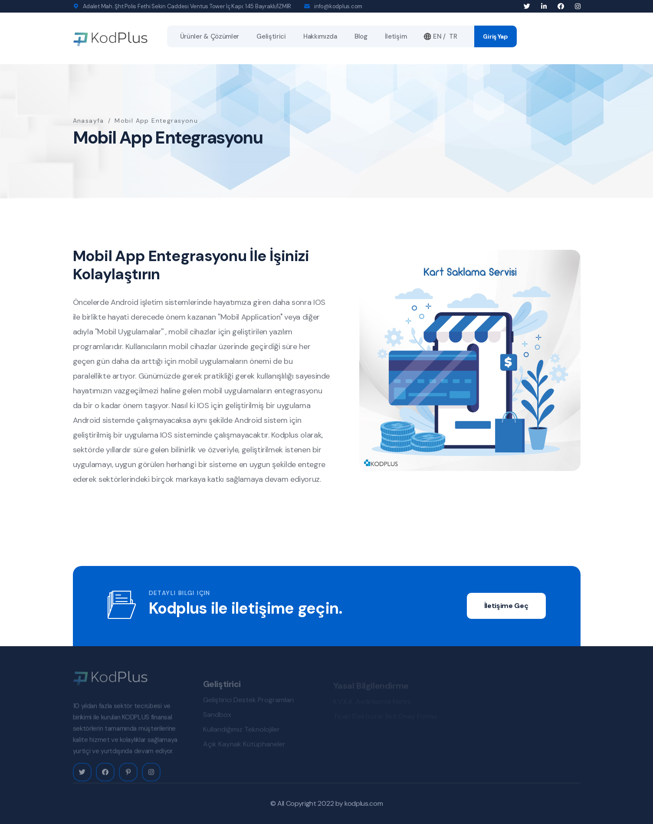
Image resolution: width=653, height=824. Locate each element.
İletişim (396, 36)
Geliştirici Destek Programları (248, 701)
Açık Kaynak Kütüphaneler (244, 746)
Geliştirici (271, 36)
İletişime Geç (506, 605)
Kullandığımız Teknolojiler (241, 731)
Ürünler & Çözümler (210, 36)
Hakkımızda (320, 36)
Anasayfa (88, 120)
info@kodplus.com (338, 6)
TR (453, 36)
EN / (435, 36)
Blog (361, 36)
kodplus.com (364, 803)
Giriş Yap (495, 36)
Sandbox (217, 716)
